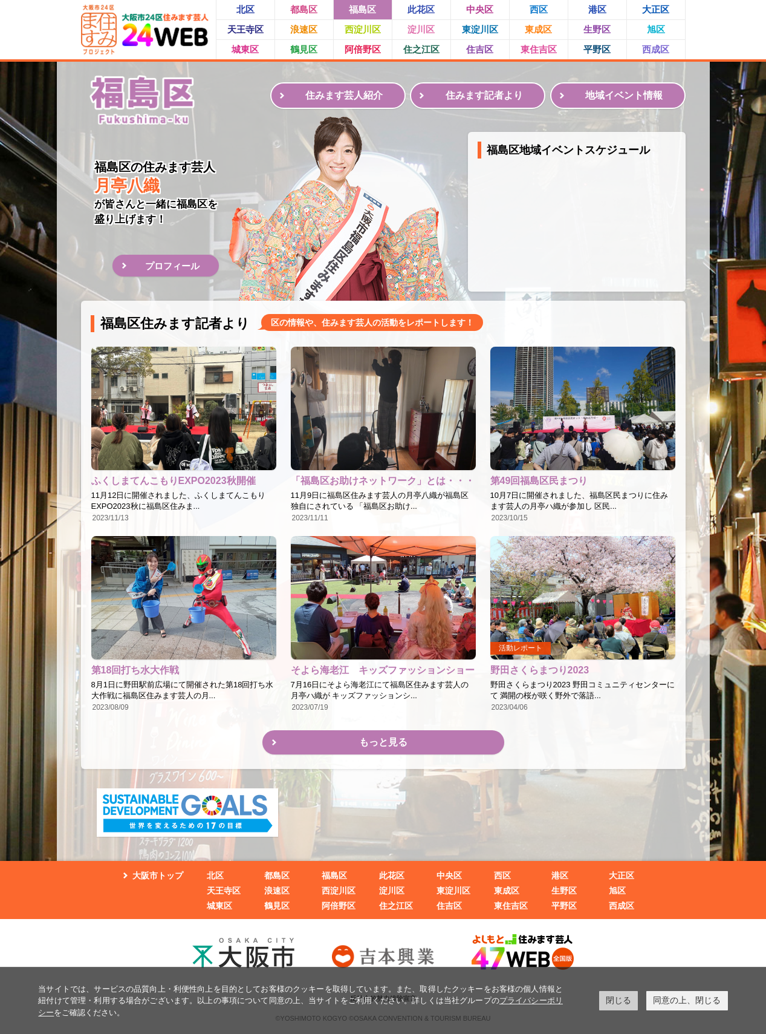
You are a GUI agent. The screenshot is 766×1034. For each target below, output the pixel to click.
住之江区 (421, 49)
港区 (597, 9)
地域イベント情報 (624, 95)
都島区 (303, 9)
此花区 (421, 9)
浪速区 (303, 29)
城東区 (245, 49)
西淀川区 (363, 29)
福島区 (362, 9)
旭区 (656, 29)
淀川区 (421, 29)
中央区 (479, 9)
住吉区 (479, 49)
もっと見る (383, 742)
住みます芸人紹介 (344, 95)
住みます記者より (484, 95)
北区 (245, 9)
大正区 (655, 9)
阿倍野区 (363, 49)
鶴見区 (303, 49)
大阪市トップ (157, 875)
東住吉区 (539, 49)
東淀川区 (480, 29)
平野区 (597, 49)
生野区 (597, 29)
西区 (539, 9)
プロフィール (172, 266)
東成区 (538, 29)
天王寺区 (245, 29)
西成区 (655, 49)
